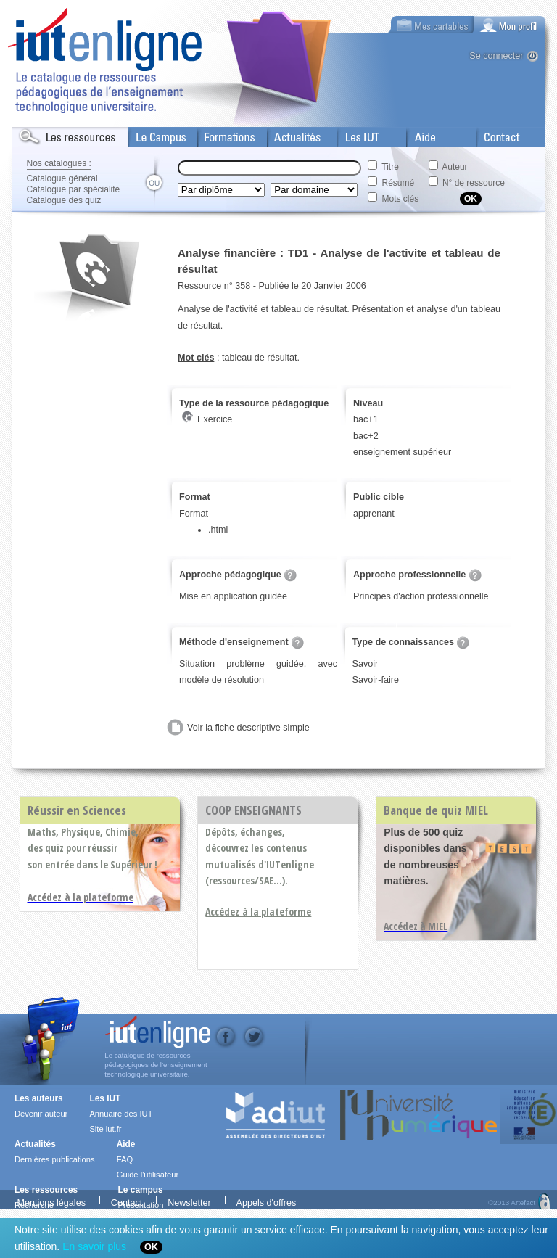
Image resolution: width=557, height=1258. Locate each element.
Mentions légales (51, 1201)
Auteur (454, 167)
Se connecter (496, 56)
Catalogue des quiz (64, 200)
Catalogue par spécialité (73, 189)
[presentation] (509, 24)
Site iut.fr (105, 1129)
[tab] (509, 24)
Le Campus (152, 134)
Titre (390, 167)
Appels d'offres (266, 1201)
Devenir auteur (41, 1113)
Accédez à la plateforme (258, 911)
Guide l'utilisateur (147, 1174)
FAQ (125, 1159)
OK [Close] (151, 1247)
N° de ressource (473, 183)
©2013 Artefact (511, 1201)
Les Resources (44, 134)
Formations (221, 134)
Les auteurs (39, 1098)
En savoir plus (94, 1246)
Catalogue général (62, 178)
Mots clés (400, 199)
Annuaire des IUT (120, 1113)
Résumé (398, 183)
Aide (416, 134)
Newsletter (189, 1201)
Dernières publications (55, 1159)
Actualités (287, 134)
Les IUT (354, 134)
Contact (493, 134)
